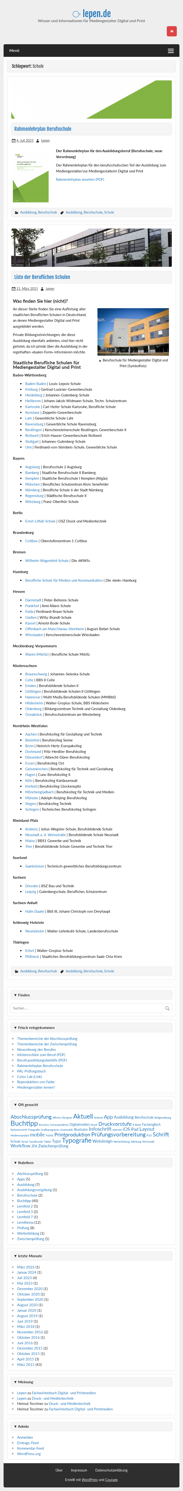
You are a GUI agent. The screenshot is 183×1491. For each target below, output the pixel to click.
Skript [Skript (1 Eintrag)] (24, 1141)
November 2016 (30, 1332)
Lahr (28, 418)
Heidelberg (33, 395)
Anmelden (25, 1437)
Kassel (30, 623)
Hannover (33, 697)
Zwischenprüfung (30, 1239)
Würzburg (33, 501)
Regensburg (35, 495)
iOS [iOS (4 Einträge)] (126, 1129)
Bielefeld (32, 740)
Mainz (30, 840)
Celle (29, 680)
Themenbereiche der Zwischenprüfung (47, 1044)
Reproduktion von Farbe (36, 1082)
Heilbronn (33, 401)
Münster (32, 798)
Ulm (28, 447)
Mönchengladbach (40, 792)
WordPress (90, 1480)
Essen (30, 763)
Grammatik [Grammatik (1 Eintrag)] (66, 1129)
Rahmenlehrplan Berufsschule (42, 129)
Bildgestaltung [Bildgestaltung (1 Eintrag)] (162, 1117)
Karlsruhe (32, 406)
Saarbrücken (35, 866)
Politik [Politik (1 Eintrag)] (49, 1135)
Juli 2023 (24, 1278)
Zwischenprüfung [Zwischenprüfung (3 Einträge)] (53, 1145)
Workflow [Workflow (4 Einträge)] (20, 1145)
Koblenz (32, 829)
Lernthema (25, 1222)
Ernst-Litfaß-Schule (40, 521)
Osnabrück (34, 714)
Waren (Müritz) (37, 654)
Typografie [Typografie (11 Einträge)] (77, 1140)
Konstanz (32, 412)
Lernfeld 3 (25, 1211)
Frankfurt (32, 606)
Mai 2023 (25, 1283)
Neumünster (35, 931)
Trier (28, 846)
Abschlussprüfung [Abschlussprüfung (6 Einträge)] (30, 1116)
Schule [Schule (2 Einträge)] (15, 1141)
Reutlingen (33, 430)
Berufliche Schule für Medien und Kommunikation (64, 580)
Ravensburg (34, 424)
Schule (109, 212)
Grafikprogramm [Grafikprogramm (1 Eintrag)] (50, 1129)
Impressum (79, 1470)
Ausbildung (28, 212)
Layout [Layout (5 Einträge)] (147, 1129)
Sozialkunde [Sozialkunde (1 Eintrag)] (36, 1141)
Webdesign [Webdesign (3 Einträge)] (102, 1141)
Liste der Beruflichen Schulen (42, 277)
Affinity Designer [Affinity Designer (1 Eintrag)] (62, 1117)
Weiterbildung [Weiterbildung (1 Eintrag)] (121, 1141)
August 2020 (27, 1305)
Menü (14, 50)
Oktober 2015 (28, 1353)
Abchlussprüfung (30, 1173)
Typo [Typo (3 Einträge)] (56, 1141)
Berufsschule (47, 212)
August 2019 (27, 1316)
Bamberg (32, 472)
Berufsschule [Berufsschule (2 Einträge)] (144, 1117)
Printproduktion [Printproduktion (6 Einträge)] (72, 1134)
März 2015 (26, 1364)
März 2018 (26, 1326)
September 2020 (30, 1299)
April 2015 (25, 1359)
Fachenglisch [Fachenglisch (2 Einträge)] (151, 1124)
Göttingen (33, 691)
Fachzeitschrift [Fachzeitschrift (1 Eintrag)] (18, 1129)
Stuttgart (32, 441)
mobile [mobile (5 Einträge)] (37, 1134)
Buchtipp (24, 1201)
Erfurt (30, 950)
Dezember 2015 (30, 1348)
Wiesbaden (34, 635)
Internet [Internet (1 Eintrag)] (117, 1129)
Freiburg (31, 389)
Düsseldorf (34, 757)
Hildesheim (34, 703)
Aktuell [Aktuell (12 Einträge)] (83, 1116)
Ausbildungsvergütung (34, 1190)
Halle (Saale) (35, 911)
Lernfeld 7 (25, 1217)
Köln (29, 780)
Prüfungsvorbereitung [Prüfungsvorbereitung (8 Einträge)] (118, 1134)
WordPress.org (29, 1454)
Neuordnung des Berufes (36, 1049)
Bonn (30, 746)
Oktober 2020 (28, 1294)
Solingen (32, 809)
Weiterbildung (28, 1233)
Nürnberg (33, 490)
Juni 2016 (25, 1343)
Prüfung (23, 1228)
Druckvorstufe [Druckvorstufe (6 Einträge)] (115, 1124)
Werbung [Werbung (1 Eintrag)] (136, 1141)
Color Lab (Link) (29, 1076)
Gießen (31, 617)
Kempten (32, 478)
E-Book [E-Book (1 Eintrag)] (137, 1124)
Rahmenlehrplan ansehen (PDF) (80, 179)
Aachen (31, 734)
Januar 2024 (26, 1272)
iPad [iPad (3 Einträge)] (134, 1129)
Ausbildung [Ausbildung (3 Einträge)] (124, 1117)
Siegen (31, 803)
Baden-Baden (35, 383)
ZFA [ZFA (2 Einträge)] (34, 1146)
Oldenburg (34, 709)
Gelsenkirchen (37, 769)
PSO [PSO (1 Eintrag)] (149, 1135)
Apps (21, 1179)
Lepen (45, 140)
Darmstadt (33, 600)
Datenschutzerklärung (111, 1470)
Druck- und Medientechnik (53, 1398)
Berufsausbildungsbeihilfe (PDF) (42, 1060)
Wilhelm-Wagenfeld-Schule (47, 560)
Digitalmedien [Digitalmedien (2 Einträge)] (80, 1124)
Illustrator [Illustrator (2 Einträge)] (81, 1129)
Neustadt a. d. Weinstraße (46, 835)
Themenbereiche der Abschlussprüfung (47, 1038)
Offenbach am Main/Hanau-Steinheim (55, 629)
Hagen (30, 774)
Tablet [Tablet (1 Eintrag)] (47, 1141)
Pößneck (32, 956)
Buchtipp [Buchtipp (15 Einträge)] (24, 1123)
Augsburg (33, 467)
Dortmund (33, 751)
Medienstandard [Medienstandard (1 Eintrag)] (19, 1135)
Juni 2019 (25, 1321)
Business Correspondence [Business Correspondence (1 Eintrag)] (54, 1124)
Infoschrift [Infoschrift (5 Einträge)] (100, 1129)
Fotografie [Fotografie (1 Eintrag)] (34, 1129)
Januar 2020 (26, 1310)
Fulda (29, 611)
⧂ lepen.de (91, 13)
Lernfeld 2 (25, 1206)
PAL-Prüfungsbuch (31, 1071)
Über (59, 1470)
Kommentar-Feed (30, 1448)
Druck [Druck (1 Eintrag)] (94, 1124)
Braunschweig (36, 674)
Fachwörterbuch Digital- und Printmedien (64, 1393)
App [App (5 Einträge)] (108, 1117)
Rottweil (32, 435)
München (33, 484)
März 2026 (26, 1267)
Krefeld (31, 786)
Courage (111, 1480)
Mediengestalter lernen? (36, 1087)
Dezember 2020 (30, 1288)
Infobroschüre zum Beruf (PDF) (41, 1054)
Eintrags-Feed (28, 1443)
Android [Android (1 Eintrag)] (98, 1117)
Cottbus (32, 541)
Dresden (32, 886)
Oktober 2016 (28, 1337)
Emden (31, 685)
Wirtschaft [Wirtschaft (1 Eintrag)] (148, 1141)
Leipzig (31, 891)
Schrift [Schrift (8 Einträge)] (161, 1134)
